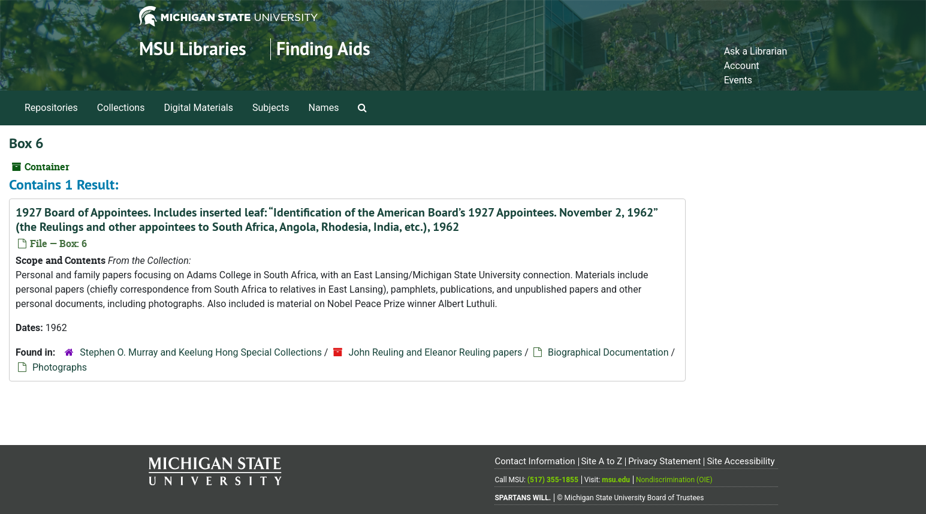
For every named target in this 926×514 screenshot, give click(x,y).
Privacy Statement (664, 461)
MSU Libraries (192, 49)
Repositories (51, 107)
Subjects (270, 107)
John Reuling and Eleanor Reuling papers (435, 352)
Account (741, 65)
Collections (121, 107)
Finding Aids (323, 49)
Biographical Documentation (608, 352)
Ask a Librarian (756, 51)
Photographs (59, 367)
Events (738, 80)
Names (324, 107)
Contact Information (534, 461)
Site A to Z (601, 461)
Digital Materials (198, 107)
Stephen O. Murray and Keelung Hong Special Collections (201, 352)
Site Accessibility (740, 461)
